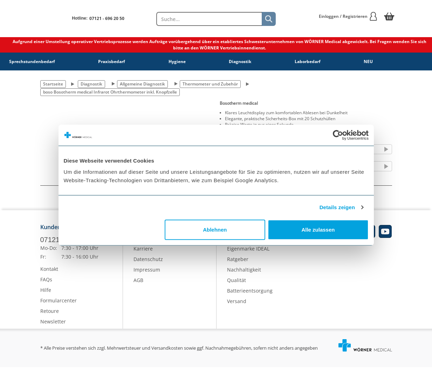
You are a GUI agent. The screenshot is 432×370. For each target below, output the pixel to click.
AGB (138, 283)
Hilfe (45, 292)
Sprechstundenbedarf (32, 61)
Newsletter (53, 324)
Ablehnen (215, 229)
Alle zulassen (318, 229)
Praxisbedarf (111, 61)
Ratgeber (237, 262)
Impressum (146, 272)
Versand (236, 304)
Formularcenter (58, 303)
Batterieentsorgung (250, 293)
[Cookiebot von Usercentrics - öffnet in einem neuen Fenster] (338, 135)
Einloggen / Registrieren (348, 16)
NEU (368, 61)
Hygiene (177, 61)
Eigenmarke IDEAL (248, 251)
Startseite (53, 84)
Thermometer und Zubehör (210, 84)
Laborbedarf (308, 61)
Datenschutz (148, 262)
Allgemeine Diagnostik (142, 84)
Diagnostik (240, 61)
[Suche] (269, 19)
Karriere (143, 251)
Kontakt (49, 271)
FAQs (46, 282)
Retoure (49, 313)
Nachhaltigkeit (244, 272)
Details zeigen (337, 207)
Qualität (236, 283)
